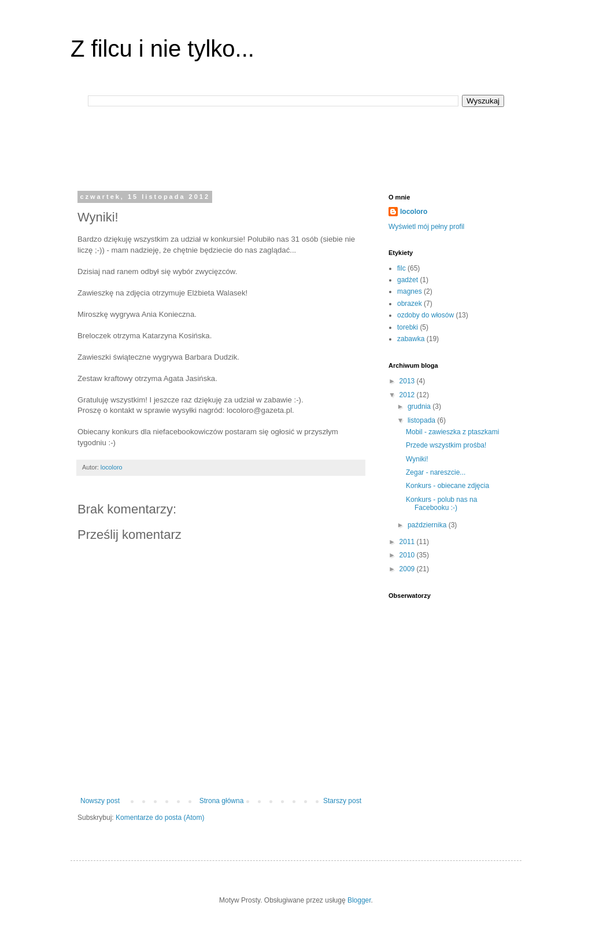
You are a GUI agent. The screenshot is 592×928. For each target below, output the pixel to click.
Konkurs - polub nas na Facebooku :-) (441, 504)
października (428, 525)
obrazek (409, 304)
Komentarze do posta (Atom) (160, 818)
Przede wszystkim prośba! (446, 445)
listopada (422, 420)
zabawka (410, 339)
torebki (407, 327)
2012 (408, 395)
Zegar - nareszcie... (435, 472)
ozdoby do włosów (425, 315)
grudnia (420, 406)
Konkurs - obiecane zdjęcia (447, 486)
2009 (408, 569)
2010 (408, 555)
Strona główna (221, 801)
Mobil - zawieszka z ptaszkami (452, 432)
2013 (408, 381)
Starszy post (342, 801)
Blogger (359, 900)
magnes (409, 291)
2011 (408, 542)
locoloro (413, 212)
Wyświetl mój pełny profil (426, 227)
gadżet (407, 280)
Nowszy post (100, 801)
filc (401, 268)
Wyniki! (417, 459)
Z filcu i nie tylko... (162, 48)
